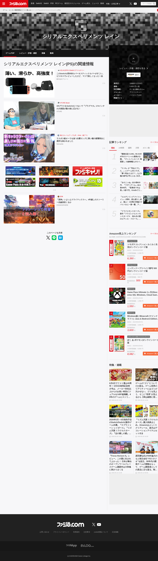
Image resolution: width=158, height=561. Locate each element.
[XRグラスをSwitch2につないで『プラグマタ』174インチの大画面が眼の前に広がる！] (29, 115)
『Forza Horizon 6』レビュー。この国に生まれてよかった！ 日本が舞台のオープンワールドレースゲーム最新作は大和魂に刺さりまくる (120, 463)
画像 (43, 53)
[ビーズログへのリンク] (87, 545)
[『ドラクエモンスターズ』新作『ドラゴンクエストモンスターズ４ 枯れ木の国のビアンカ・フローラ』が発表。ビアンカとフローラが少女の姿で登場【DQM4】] (150, 214)
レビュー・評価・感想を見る (132, 68)
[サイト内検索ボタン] (148, 3)
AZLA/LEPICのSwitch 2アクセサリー (72, 70)
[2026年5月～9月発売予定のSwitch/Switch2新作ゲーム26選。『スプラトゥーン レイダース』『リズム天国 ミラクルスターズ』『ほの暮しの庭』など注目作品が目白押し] (120, 411)
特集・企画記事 (113, 4)
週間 (129, 148)
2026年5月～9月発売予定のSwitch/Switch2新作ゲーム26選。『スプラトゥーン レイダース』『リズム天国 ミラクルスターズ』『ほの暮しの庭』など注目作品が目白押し (120, 427)
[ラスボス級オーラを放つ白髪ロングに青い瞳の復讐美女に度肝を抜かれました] (29, 148)
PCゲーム (59, 4)
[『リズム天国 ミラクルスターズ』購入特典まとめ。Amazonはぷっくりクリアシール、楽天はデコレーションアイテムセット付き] (146, 411)
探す (137, 75)
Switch (46, 4)
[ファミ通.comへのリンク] (18, 3)
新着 (32, 4)
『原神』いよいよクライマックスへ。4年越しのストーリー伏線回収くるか (81, 201)
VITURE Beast (65, 103)
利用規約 (76, 532)
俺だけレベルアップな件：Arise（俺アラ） (74, 135)
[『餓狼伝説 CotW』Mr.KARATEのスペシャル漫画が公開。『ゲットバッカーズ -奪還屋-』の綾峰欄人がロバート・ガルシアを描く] (150, 157)
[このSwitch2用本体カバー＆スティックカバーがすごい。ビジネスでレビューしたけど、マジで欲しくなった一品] (29, 83)
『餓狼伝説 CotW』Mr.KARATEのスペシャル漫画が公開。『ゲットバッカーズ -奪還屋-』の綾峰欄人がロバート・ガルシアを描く (131, 158)
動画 (103, 4)
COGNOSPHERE (62, 205)
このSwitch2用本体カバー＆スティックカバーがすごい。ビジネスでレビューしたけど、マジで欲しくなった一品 (80, 76)
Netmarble (60, 144)
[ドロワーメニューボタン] (3, 3)
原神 (61, 196)
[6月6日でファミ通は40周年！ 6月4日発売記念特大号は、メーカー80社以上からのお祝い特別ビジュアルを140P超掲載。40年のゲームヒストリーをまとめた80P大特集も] (120, 374)
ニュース (96, 4)
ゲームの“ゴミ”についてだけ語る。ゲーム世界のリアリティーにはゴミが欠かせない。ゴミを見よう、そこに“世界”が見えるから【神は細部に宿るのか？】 (146, 390)
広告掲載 (113, 532)
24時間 (121, 148)
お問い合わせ (46, 532)
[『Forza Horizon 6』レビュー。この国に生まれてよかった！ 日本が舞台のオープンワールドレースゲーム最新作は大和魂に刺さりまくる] (120, 447)
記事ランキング (118, 142)
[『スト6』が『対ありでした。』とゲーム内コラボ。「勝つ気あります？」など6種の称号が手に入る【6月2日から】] (150, 171)
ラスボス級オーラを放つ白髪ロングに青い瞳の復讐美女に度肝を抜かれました (80, 139)
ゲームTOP (10, 53)
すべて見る (154, 142)
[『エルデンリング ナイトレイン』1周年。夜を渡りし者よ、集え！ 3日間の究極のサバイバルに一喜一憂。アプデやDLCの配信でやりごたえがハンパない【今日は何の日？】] (150, 200)
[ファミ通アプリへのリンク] (71, 545)
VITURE (59, 112)
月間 (137, 148)
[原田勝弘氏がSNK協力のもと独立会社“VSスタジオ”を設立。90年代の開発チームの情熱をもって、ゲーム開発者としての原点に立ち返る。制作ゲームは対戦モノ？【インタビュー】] (146, 447)
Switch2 (39, 4)
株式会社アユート (62, 82)
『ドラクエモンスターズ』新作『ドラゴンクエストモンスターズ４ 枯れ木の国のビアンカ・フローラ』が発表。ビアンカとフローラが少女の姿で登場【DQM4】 (131, 215)
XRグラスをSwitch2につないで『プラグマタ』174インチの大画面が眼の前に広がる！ (80, 107)
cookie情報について (99, 532)
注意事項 (86, 532)
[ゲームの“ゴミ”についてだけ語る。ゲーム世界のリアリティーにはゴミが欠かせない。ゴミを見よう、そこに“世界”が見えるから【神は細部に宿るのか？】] (146, 374)
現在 (113, 148)
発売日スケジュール (72, 4)
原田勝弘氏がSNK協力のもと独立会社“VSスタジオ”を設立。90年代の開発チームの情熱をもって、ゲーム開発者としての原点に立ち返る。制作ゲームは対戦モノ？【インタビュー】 (146, 463)
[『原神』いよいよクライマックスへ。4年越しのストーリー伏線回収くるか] (29, 209)
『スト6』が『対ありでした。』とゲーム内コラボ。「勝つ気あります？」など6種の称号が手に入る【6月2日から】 (131, 172)
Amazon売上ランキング (122, 233)
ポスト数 (146, 148)
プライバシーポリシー (62, 532)
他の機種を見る (138, 89)
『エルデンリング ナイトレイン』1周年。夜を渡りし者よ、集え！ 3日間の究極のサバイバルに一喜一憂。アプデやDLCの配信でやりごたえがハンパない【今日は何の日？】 (131, 201)
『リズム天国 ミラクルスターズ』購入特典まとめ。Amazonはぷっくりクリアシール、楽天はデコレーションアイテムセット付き (146, 426)
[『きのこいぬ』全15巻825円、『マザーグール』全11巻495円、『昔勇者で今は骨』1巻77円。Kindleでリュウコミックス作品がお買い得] (150, 185)
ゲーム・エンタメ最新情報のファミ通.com (17, 10)
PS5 (52, 4)
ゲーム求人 (86, 4)
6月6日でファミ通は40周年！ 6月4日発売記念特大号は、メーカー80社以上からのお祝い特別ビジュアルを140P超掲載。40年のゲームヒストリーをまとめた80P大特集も (120, 390)
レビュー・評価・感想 (28, 53)
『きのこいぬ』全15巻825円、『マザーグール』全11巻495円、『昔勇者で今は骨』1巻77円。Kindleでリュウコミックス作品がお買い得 (131, 186)
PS (131, 89)
